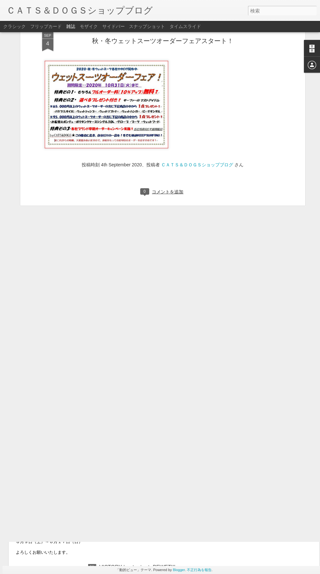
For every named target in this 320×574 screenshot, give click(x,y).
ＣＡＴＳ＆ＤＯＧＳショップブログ (197, 101)
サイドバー (113, 26)
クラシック (14, 26)
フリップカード (46, 26)
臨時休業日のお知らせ (52, 490)
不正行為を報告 (199, 570)
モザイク (89, 26)
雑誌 (70, 26)
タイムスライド (185, 26)
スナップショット (147, 26)
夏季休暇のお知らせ (50, 523)
